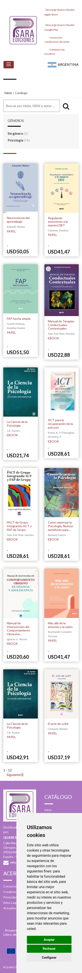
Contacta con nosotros (54, 51)
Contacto (9, 886)
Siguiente (13, 775)
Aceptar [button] (49, 939)
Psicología (19, 140)
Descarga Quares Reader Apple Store (59, 10)
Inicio (8, 93)
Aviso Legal (11, 902)
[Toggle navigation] (8, 64)
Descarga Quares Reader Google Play (59, 26)
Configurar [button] (49, 957)
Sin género (18, 133)
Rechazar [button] (49, 948)
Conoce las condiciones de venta (56, 39)
